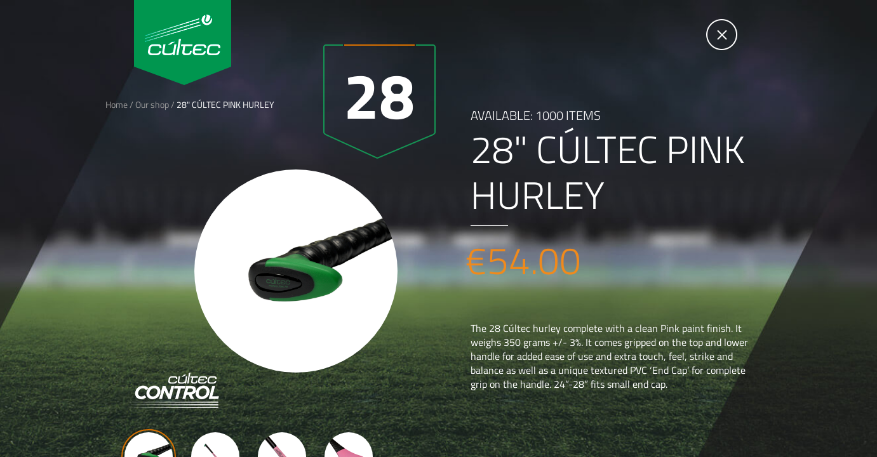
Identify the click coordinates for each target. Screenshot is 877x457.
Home (116, 104)
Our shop (152, 104)
